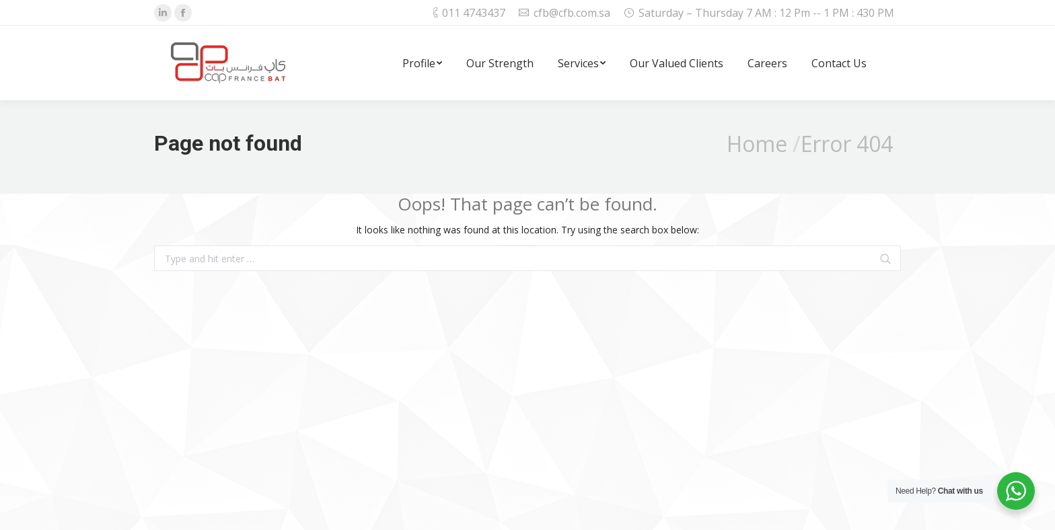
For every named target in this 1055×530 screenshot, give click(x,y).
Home (757, 143)
